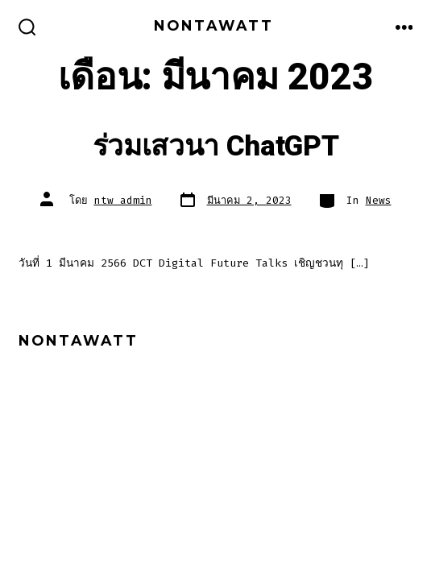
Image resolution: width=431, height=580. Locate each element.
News (379, 200)
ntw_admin (123, 200)
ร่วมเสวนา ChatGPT (216, 147)
